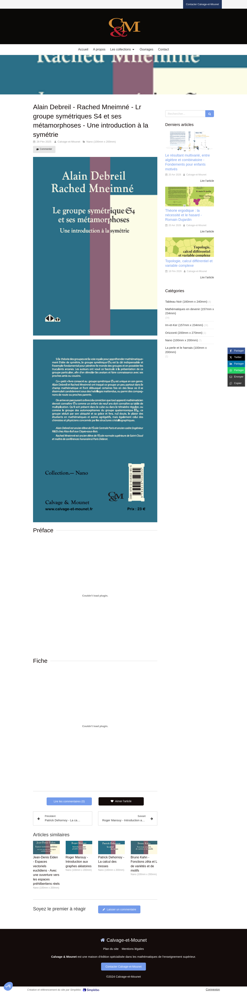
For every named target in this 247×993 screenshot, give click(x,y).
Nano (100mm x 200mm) (181, 340)
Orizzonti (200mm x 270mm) (183, 332)
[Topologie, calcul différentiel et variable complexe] (189, 247)
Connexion (213, 989)
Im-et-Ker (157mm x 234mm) (184, 325)
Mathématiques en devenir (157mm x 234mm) (189, 311)
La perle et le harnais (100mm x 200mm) (186, 349)
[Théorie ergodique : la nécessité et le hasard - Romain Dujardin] (189, 196)
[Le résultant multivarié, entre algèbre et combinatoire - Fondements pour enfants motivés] (189, 141)
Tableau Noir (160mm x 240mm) (186, 301)
